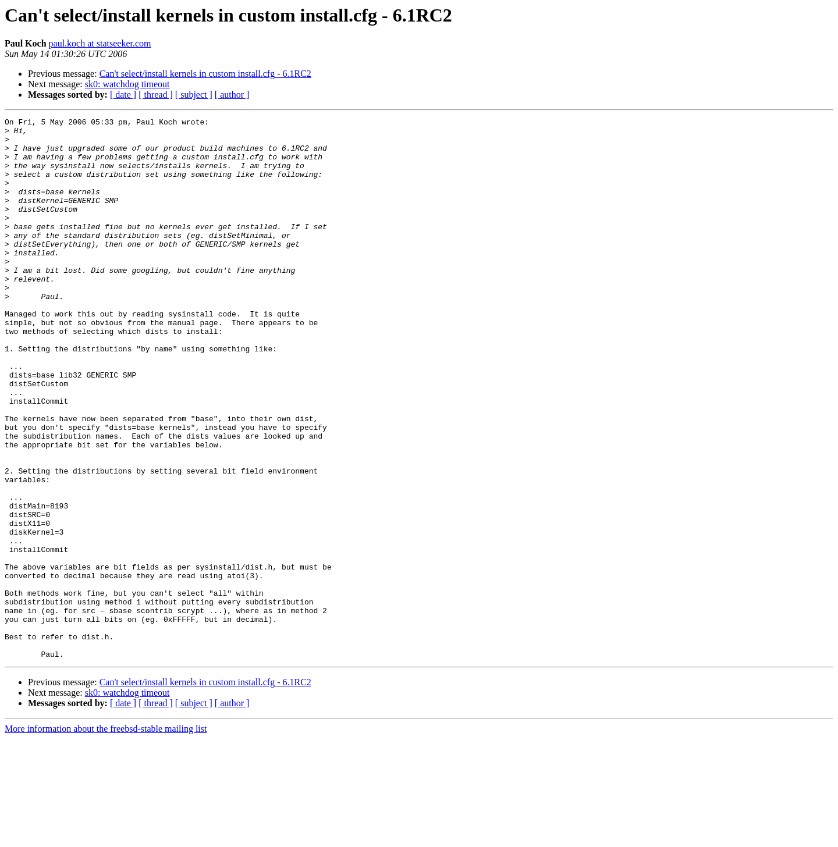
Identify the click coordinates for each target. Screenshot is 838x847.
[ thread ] (156, 94)
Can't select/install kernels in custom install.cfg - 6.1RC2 (205, 74)
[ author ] (232, 94)
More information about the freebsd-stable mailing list (106, 837)
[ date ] (123, 94)
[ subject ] (193, 94)
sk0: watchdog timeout (127, 84)
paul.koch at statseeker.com (100, 43)
